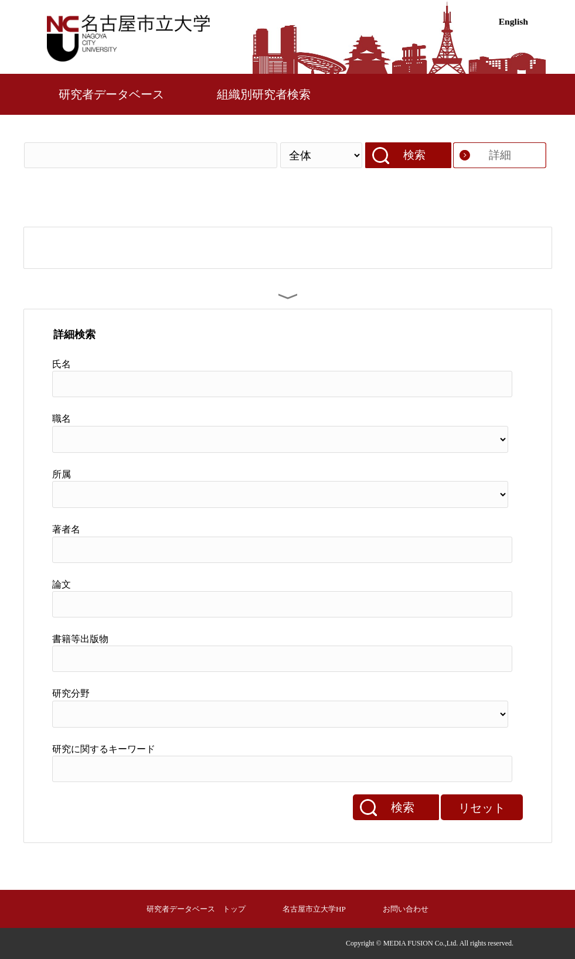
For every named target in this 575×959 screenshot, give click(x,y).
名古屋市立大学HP (314, 909)
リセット (481, 807)
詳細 (500, 155)
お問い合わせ (405, 909)
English (513, 21)
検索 (414, 155)
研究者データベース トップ (196, 909)
